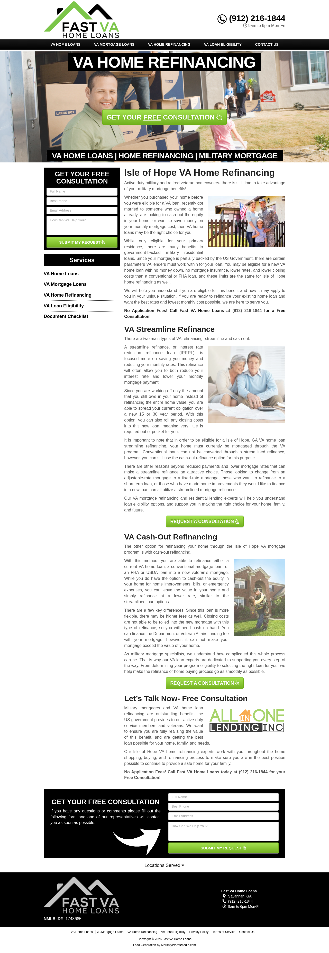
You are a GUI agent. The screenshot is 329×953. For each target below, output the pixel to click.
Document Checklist (66, 316)
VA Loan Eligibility (223, 44)
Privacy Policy (198, 932)
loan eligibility (136, 504)
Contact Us (267, 44)
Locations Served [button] (164, 865)
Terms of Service (223, 932)
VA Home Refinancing (169, 44)
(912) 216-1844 (251, 18)
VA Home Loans (65, 44)
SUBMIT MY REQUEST (82, 242)
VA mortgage (273, 546)
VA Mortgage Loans (114, 44)
